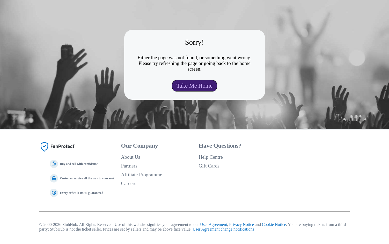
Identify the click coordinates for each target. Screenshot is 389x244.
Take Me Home (194, 85)
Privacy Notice (241, 224)
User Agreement (213, 224)
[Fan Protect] (58, 153)
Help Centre (211, 157)
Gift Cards (209, 166)
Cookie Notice (274, 224)
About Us (130, 157)
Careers (128, 183)
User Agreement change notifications (223, 229)
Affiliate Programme (141, 174)
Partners (129, 166)
